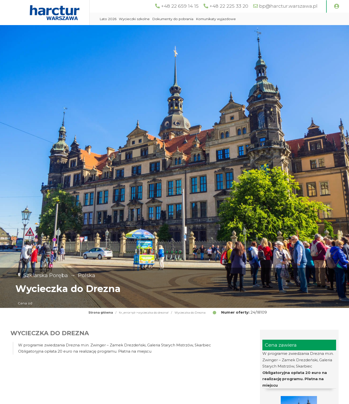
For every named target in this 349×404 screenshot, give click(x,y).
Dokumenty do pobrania (172, 19)
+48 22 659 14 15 (180, 6)
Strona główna (100, 312)
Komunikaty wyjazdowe (216, 19)
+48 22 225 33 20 (228, 6)
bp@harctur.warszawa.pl (288, 6)
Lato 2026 (108, 19)
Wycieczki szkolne (134, 19)
